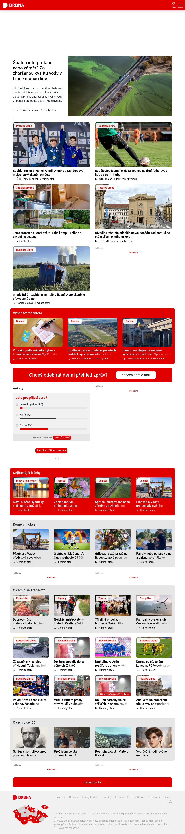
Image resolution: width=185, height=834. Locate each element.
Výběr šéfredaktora (27, 313)
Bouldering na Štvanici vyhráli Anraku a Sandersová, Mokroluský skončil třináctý (48, 172)
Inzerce (119, 797)
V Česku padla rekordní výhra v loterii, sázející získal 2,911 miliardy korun (37, 352)
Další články (92, 782)
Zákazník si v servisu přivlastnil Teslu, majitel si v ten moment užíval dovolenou (31, 663)
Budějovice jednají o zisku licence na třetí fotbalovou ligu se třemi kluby (131, 172)
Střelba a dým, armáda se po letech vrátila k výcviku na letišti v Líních (92, 352)
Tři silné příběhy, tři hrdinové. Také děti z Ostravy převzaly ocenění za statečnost (112, 621)
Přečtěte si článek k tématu (51, 450)
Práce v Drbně (135, 797)
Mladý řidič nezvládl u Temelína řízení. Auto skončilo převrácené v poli (49, 296)
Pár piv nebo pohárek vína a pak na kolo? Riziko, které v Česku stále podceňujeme (154, 555)
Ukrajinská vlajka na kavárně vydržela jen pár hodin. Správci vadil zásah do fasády (147, 352)
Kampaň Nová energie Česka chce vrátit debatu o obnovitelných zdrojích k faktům (154, 621)
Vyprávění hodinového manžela (151, 753)
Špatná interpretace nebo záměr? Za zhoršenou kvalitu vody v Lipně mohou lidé (37, 70)
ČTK (19, 179)
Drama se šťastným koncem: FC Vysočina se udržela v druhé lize (153, 663)
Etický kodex (89, 797)
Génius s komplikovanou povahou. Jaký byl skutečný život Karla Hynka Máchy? (29, 753)
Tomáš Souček (30, 179)
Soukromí (60, 797)
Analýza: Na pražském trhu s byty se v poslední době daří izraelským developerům (152, 701)
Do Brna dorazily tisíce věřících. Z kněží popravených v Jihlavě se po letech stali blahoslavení (71, 663)
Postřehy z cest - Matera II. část (111, 753)
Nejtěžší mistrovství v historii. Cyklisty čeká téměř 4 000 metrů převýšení (69, 621)
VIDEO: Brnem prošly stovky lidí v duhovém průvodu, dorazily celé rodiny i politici (69, 701)
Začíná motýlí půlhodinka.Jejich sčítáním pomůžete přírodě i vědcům (67, 503)
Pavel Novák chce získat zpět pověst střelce (29, 701)
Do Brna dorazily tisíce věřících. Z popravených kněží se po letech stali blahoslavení (111, 701)
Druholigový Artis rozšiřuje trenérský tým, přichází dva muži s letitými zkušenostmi (111, 663)
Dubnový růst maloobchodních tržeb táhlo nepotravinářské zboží (28, 621)
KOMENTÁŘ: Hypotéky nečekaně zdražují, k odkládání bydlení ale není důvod (31, 503)
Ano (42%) (26, 425)
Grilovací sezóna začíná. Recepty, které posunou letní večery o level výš (111, 555)
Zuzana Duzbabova (82, 358)
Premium (134, 252)
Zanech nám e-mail (136, 375)
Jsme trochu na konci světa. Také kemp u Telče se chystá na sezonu (47, 234)
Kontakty (106, 797)
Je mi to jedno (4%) (31, 404)
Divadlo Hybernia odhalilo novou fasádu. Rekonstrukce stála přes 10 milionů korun (132, 234)
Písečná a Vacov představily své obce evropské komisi (150, 503)
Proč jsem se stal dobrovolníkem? (66, 753)
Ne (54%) (25, 414)
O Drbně (74, 797)
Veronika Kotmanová (28, 110)
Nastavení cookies (159, 797)
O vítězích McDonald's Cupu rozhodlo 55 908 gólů (69, 555)
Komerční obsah (25, 524)
